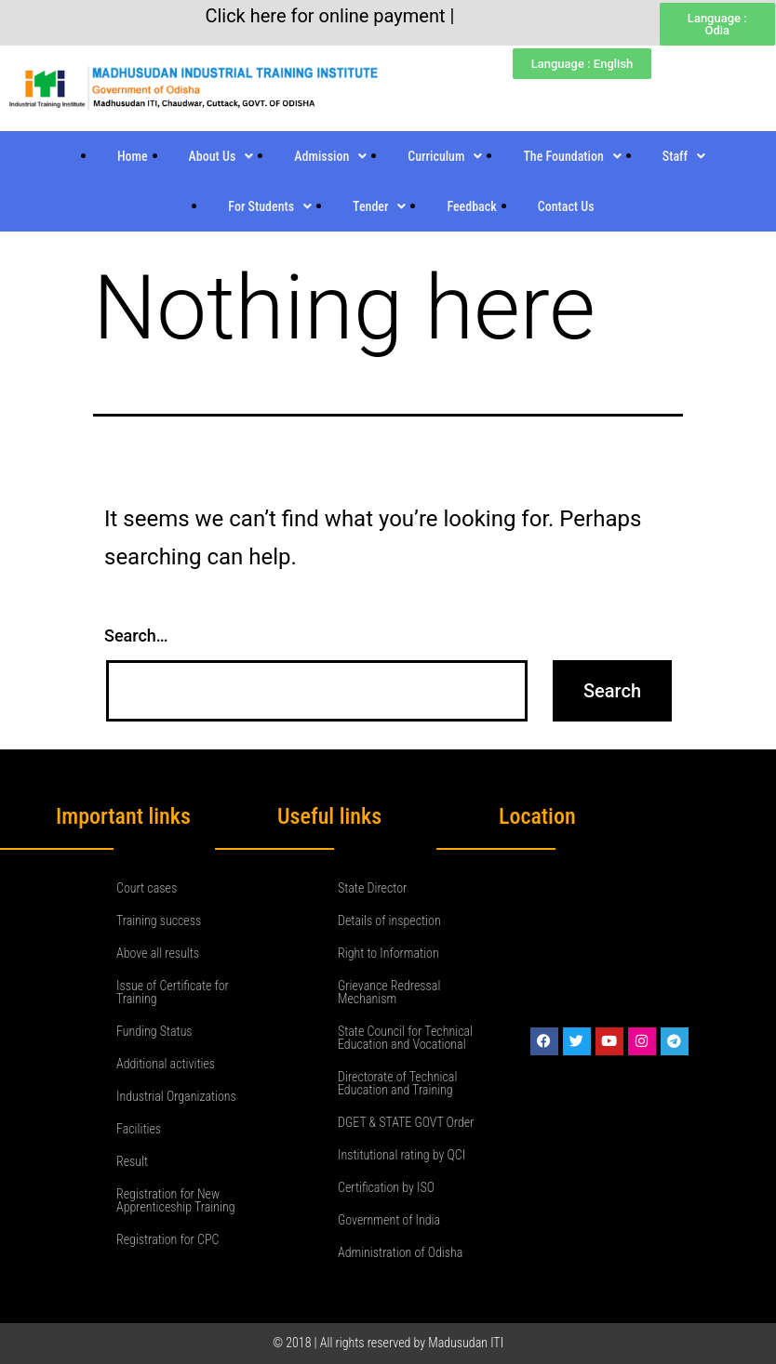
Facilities (138, 1128)
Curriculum (445, 156)
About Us (221, 156)
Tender (379, 206)
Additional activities (165, 1063)
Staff (683, 156)
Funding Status (154, 1031)
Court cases (146, 888)
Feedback (471, 206)
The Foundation (572, 156)
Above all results (157, 953)
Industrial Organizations (176, 1096)
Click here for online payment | (329, 16)
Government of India (389, 1219)
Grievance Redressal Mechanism (389, 992)
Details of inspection (389, 920)
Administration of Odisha (400, 1252)
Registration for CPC (167, 1239)
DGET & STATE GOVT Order (406, 1122)
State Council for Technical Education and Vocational (405, 1038)
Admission (330, 156)
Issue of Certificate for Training (172, 992)
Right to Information (388, 953)
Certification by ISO (386, 1187)
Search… (136, 635)
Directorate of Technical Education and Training (397, 1083)
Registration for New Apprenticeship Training (175, 1200)
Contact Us (566, 206)
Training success (158, 920)
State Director (372, 888)
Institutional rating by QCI (401, 1154)
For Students (270, 206)
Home (132, 156)
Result (132, 1161)
